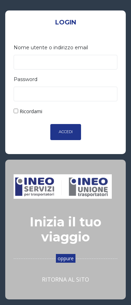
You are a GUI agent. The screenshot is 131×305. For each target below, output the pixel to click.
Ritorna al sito (65, 279)
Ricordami (28, 111)
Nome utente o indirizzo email (51, 47)
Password (25, 79)
